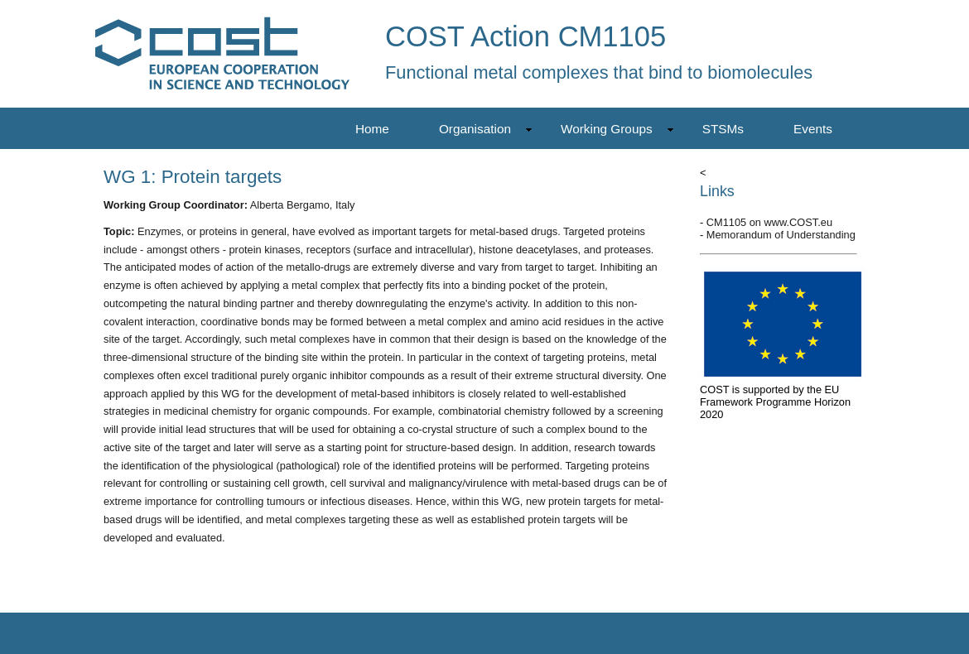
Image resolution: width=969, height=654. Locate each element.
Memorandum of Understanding (781, 234)
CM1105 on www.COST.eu (769, 222)
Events (812, 129)
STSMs (723, 129)
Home (372, 129)
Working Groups (617, 129)
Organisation (485, 129)
